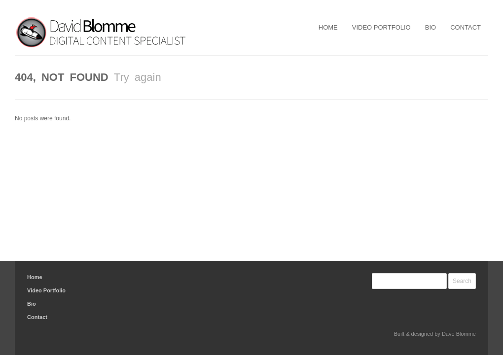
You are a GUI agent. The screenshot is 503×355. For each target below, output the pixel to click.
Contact (465, 27)
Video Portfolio (381, 27)
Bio (430, 27)
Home (328, 27)
